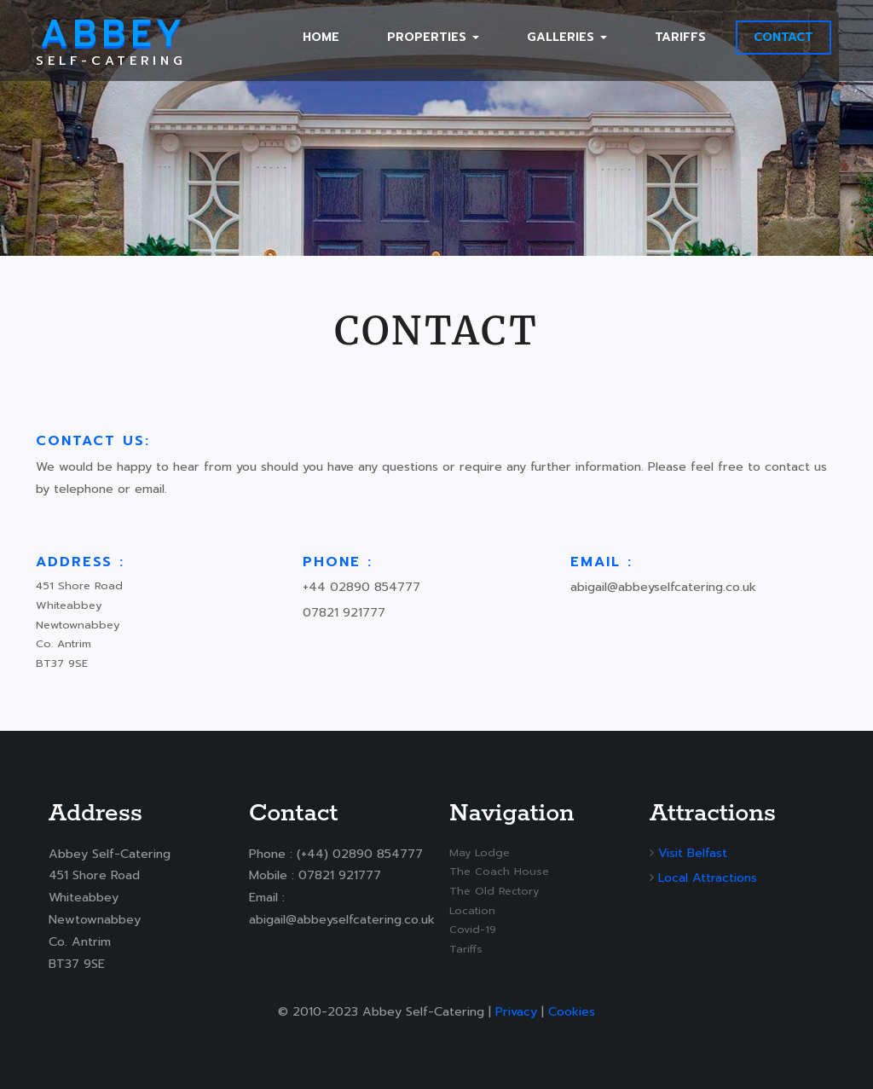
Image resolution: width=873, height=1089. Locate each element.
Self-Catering (111, 40)
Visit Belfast (692, 852)
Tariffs (466, 949)
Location (472, 910)
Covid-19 (472, 929)
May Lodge (479, 852)
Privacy (516, 1011)
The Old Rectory (494, 891)
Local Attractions (707, 877)
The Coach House (499, 871)
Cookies (571, 1011)
